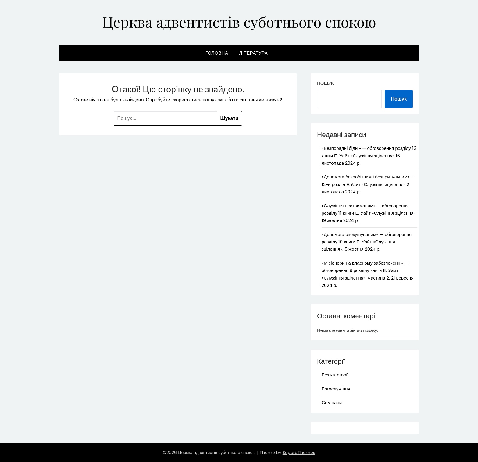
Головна (216, 53)
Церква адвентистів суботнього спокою (239, 21)
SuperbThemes (299, 453)
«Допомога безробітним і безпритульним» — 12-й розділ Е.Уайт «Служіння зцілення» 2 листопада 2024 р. (368, 184)
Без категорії (335, 375)
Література (253, 53)
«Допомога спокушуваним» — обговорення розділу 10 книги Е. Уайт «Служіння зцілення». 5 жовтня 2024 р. (367, 241)
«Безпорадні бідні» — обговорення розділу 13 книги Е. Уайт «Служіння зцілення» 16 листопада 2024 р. (369, 155)
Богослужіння (336, 389)
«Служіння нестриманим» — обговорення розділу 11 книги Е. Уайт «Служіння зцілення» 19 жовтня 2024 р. (369, 213)
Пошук (325, 83)
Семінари (332, 402)
